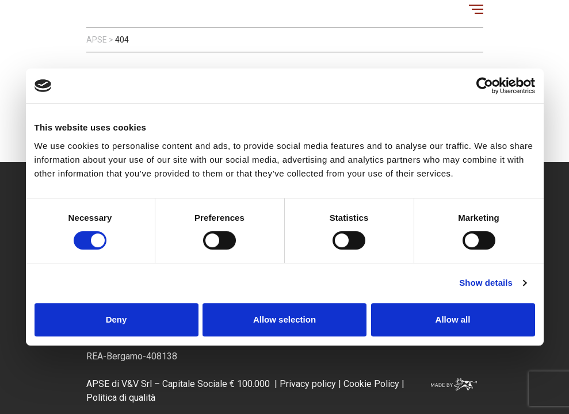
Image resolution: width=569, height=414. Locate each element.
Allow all (453, 319)
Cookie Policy (370, 383)
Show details (486, 283)
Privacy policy (308, 383)
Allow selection (284, 319)
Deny (116, 319)
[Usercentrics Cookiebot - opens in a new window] (484, 85)
